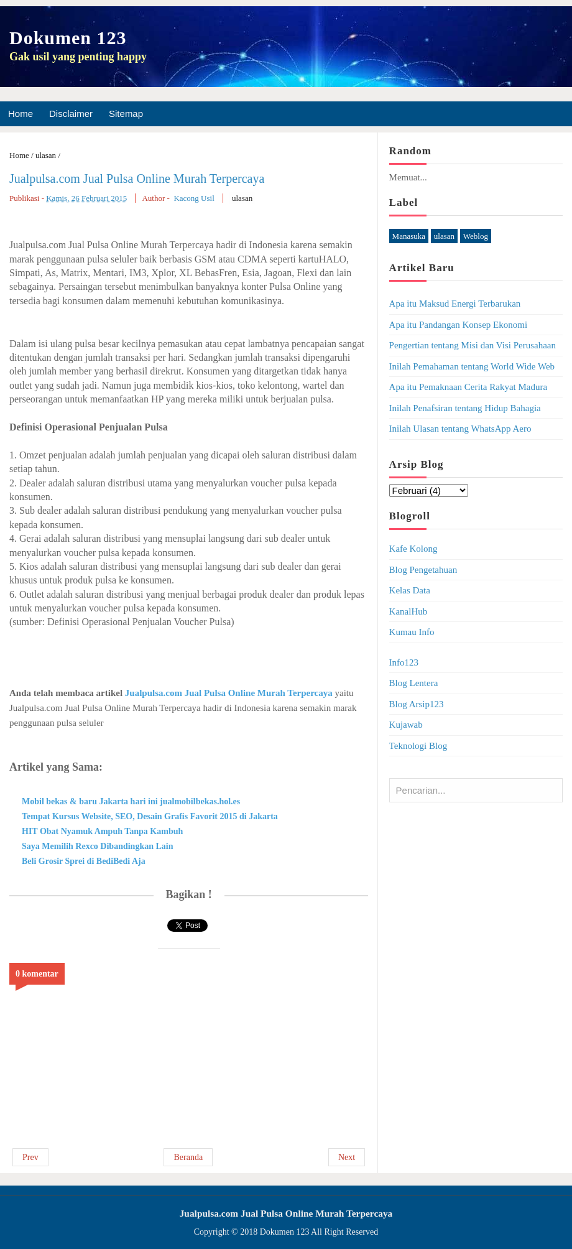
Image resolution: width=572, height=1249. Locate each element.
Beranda (188, 1157)
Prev (30, 1157)
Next (346, 1157)
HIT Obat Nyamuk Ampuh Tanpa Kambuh (102, 831)
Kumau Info (412, 632)
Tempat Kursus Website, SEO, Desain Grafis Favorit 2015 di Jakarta (150, 816)
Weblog (475, 236)
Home (20, 113)
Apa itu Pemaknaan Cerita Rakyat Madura (468, 387)
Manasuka (408, 236)
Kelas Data (409, 590)
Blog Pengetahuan (423, 570)
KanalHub (408, 611)
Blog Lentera (413, 683)
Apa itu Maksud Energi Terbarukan (455, 304)
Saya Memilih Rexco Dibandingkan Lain (97, 846)
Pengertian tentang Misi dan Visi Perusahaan (472, 345)
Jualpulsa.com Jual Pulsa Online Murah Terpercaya (136, 178)
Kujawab (406, 725)
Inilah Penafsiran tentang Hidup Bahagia (465, 408)
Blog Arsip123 (416, 704)
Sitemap (126, 113)
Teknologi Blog (418, 746)
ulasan (242, 198)
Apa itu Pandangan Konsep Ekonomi (458, 325)
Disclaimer (71, 113)
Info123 (404, 662)
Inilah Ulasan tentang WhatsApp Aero (460, 429)
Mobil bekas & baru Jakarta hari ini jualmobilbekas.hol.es (131, 801)
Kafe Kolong (413, 549)
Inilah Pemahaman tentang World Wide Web (472, 366)
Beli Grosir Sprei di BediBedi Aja (83, 861)
